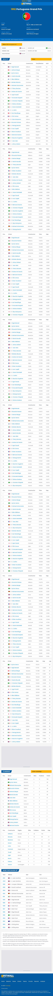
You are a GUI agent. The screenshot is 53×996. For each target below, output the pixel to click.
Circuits (30, 981)
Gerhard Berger (16, 70)
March (9, 858)
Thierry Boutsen (16, 88)
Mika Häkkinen (15, 79)
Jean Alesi (15, 141)
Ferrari (9, 843)
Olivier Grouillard (16, 131)
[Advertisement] (27, 756)
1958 (4, 927)
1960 (4, 921)
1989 (4, 902)
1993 (4, 893)
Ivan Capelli (15, 128)
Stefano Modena (16, 104)
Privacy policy (4, 988)
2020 (4, 881)
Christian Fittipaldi (17, 101)
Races (14, 981)
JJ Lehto (14, 110)
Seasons (8, 981)
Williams (10, 833)
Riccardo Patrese (16, 122)
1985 (4, 915)
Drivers (19, 981)
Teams (25, 981)
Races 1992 (7, 39)
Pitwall (2, 39)
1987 (4, 909)
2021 (4, 878)
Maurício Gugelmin (17, 138)
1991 (4, 896)
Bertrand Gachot (16, 134)
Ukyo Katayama (16, 119)
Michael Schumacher (17, 85)
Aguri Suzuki (15, 94)
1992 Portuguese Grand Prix (17, 39)
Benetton (10, 840)
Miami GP (24, 1)
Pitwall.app (7, 985)
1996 (4, 884)
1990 (4, 899)
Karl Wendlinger (16, 113)
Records (36, 981)
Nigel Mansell (15, 67)
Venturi (10, 864)
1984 (4, 918)
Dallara (10, 861)
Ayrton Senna (15, 73)
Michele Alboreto (16, 82)
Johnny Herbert (16, 144)
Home (2, 981)
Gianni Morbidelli (16, 107)
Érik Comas (15, 116)
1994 (4, 890)
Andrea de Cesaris (17, 91)
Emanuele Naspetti (17, 97)
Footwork (10, 849)
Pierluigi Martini (16, 125)
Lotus (9, 846)
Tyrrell (9, 852)
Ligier (9, 855)
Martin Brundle (16, 76)
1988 (4, 906)
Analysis (42, 981)
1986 (4, 912)
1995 (4, 887)
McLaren (10, 837)
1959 (4, 924)
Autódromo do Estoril (32, 29)
